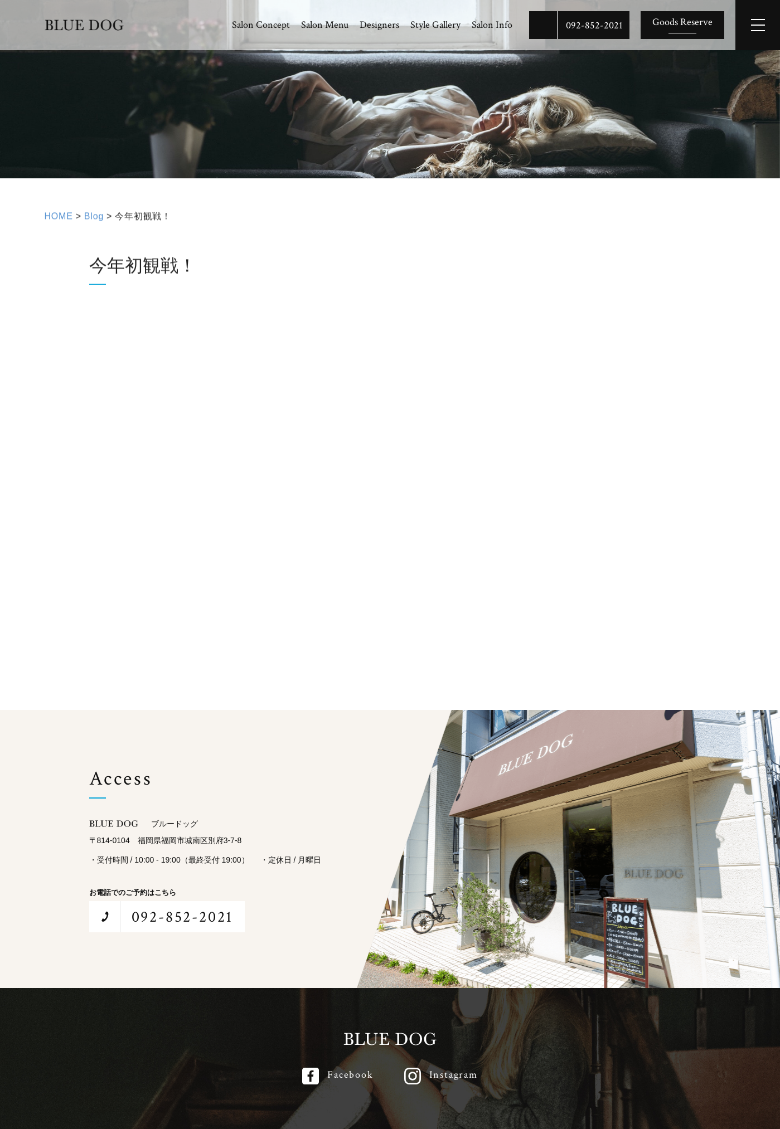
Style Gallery (435, 24)
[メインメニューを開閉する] (757, 25)
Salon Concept (261, 24)
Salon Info (492, 24)
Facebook (350, 1074)
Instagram (453, 1074)
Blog (94, 218)
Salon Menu (324, 24)
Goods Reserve (682, 22)
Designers (379, 24)
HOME (59, 218)
